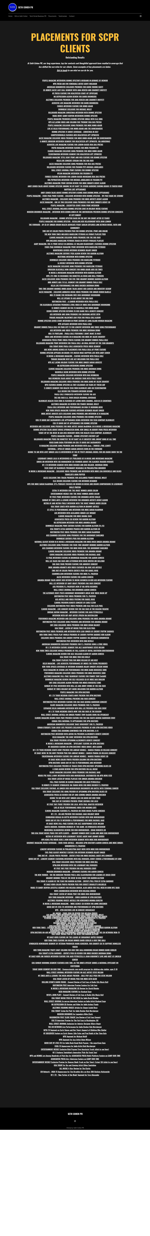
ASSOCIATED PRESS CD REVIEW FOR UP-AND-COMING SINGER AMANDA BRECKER (75, 794)
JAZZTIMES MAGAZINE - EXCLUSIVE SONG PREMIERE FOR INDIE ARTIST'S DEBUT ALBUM (75, 199)
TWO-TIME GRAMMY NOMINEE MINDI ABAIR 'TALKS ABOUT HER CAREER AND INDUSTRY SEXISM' (75, 288)
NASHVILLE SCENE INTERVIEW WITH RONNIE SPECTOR (75, 372)
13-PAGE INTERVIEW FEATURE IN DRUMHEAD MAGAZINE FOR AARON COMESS (75, 557)
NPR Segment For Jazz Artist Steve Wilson (75, 1039)
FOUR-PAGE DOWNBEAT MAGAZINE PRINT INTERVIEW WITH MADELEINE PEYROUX (75, 247)
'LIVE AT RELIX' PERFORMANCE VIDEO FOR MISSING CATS (75, 807)
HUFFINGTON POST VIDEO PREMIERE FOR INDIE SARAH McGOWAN (75, 532)
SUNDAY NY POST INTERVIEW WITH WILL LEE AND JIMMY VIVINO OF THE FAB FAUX (75, 686)
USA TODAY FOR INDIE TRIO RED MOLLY (75, 657)
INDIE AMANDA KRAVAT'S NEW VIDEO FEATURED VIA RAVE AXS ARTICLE (75, 567)
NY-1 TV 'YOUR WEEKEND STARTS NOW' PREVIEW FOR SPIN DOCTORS (75, 695)
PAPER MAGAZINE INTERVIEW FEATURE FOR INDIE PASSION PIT (75, 147)
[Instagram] (141, 16)
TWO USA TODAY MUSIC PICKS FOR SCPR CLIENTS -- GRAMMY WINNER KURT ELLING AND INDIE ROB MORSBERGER (75, 833)
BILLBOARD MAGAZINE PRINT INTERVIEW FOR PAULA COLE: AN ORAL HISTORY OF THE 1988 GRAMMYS (75, 343)
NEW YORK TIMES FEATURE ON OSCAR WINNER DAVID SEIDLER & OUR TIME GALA (75, 940)
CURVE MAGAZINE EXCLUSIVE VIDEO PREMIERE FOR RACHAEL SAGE (75, 554)
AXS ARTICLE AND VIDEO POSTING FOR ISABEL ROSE (75, 599)
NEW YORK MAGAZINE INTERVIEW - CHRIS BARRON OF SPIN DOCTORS (75, 897)
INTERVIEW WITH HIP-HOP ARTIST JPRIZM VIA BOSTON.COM (75, 615)
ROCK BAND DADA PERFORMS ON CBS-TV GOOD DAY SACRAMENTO (75, 442)
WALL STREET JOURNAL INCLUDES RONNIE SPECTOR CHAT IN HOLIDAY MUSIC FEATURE (75, 208)
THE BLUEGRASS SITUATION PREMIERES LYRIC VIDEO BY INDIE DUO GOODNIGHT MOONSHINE (75, 304)
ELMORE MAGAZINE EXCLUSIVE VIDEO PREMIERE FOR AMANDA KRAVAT (75, 551)
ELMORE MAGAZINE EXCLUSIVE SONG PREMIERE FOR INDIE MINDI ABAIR (75, 151)
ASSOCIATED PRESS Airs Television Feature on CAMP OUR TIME (75, 1059)
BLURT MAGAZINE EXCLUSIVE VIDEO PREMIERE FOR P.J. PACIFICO (75, 705)
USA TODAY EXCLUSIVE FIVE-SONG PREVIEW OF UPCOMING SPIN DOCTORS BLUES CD (75, 791)
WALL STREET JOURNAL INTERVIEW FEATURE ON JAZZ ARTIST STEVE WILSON (75, 972)
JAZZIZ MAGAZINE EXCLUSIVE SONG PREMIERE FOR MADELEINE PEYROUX (75, 266)
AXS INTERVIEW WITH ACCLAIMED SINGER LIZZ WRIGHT (75, 513)
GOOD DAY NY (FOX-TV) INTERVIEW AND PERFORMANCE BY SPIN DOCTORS (75, 906)
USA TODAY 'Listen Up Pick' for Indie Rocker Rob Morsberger (74, 1010)
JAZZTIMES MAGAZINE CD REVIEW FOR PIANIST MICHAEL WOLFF (75, 404)
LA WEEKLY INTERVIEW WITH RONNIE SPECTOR (75, 263)
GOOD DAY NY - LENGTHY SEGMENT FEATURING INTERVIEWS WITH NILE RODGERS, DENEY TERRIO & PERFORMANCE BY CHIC (75, 858)
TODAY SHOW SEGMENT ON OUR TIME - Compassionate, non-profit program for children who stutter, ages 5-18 (74, 969)
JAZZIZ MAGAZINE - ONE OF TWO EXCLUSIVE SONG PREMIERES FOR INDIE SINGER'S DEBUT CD (75, 202)
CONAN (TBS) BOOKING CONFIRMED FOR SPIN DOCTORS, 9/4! (75, 730)
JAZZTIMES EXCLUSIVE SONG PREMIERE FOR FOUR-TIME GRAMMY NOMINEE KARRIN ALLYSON (75, 545)
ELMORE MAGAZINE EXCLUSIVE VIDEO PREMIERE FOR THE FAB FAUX (75, 237)
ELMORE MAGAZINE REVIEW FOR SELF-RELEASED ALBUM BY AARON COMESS (75, 653)
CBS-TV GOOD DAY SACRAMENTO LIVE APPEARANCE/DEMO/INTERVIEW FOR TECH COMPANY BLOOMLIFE (75, 420)
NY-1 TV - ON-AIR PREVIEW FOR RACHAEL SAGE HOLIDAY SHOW (75, 814)
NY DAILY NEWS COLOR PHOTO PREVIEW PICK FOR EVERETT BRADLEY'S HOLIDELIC (75, 884)
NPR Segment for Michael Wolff (75, 1036)
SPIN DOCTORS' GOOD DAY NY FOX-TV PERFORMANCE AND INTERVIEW (75, 762)
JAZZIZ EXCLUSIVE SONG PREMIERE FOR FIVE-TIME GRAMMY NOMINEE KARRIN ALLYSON (75, 279)
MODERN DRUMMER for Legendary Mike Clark (75, 1014)
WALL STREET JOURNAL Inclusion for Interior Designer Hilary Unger (75, 1023)
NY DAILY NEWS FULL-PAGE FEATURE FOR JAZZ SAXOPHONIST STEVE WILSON (75, 823)
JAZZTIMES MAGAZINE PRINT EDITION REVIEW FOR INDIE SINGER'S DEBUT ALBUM (75, 183)
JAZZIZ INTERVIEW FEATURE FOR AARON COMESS (75, 577)
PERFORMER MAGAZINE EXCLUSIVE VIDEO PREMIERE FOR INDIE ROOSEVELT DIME (75, 673)
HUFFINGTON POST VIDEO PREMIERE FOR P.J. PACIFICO (75, 596)
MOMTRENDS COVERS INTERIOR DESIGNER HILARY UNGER (75, 250)
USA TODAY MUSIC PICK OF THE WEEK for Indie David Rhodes (75, 998)
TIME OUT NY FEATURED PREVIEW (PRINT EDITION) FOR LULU (75, 801)
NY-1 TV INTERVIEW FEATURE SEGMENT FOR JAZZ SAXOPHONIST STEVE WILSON (75, 647)
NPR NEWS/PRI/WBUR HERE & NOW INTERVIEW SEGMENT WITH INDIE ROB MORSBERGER (75, 839)
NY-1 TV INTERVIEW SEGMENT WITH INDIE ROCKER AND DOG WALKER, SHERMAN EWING (75, 465)
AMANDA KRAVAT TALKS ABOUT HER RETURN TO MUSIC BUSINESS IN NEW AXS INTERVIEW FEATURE (75, 580)
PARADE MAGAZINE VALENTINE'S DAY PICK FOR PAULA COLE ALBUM (75, 317)
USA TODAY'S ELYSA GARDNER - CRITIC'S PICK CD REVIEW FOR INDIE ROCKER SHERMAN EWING (75, 953)
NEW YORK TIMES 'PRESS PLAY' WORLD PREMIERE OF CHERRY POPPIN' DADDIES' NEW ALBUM (75, 634)
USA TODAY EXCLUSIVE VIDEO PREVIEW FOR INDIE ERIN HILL (75, 862)
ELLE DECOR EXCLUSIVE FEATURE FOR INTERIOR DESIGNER (75, 481)
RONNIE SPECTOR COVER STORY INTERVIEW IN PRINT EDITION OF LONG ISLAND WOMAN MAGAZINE (75, 320)
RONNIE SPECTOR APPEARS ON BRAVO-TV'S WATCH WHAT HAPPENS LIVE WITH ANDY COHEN (75, 352)
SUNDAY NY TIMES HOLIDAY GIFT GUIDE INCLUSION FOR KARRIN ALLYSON (75, 689)
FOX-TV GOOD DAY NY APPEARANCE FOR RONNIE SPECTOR (75, 423)
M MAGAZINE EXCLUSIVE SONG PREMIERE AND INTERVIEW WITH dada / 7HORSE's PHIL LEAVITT (75, 445)
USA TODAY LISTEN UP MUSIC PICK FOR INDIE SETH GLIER (75, 978)
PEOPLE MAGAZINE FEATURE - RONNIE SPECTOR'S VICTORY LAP (75, 436)
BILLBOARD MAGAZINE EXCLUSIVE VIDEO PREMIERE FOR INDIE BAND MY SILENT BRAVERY (75, 381)
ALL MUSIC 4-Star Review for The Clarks (75, 1068)
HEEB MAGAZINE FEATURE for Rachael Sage (75, 991)
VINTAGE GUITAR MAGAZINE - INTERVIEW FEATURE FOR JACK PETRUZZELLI (75, 612)
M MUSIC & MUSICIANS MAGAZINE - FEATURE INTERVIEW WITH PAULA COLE (75, 356)
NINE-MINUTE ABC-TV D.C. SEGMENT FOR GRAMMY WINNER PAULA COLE (75, 282)
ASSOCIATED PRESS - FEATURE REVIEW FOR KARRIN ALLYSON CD (75, 930)
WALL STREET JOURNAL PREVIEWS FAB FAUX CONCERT (75, 698)
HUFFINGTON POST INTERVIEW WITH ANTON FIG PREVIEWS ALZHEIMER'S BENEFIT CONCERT (75, 734)
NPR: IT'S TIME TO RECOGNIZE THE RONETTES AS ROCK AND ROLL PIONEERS (75, 276)
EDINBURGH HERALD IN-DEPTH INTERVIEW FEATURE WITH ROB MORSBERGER (75, 817)
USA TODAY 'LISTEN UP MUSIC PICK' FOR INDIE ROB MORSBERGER (75, 894)
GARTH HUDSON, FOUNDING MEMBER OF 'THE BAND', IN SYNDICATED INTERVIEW (75, 826)
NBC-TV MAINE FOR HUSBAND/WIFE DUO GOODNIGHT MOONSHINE (75, 295)
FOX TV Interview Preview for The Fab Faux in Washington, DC (74, 1020)
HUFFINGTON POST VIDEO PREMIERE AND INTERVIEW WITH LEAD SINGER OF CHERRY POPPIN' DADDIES (75, 631)
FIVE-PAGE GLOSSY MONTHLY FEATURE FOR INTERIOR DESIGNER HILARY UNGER (75, 852)
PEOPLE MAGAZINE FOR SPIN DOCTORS (75, 692)
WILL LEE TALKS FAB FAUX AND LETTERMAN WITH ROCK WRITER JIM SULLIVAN (75, 561)
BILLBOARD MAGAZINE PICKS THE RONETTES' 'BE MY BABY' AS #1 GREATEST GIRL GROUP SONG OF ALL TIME (75, 439)
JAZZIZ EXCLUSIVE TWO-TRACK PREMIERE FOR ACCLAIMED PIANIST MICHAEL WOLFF (75, 477)
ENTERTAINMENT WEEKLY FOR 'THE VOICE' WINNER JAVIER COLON (75, 493)
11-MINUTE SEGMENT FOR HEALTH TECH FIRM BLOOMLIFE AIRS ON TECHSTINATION (75, 388)
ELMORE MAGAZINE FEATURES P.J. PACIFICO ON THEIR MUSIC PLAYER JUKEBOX (75, 810)
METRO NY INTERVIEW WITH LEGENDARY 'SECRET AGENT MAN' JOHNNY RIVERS (75, 836)
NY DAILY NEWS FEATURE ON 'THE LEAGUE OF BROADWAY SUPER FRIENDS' (75, 937)
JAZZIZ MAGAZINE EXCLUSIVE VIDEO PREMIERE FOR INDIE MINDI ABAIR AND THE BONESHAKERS (75, 138)
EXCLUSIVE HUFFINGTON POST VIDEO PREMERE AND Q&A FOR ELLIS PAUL (75, 605)
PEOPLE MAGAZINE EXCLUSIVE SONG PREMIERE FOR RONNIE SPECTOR (75, 416)
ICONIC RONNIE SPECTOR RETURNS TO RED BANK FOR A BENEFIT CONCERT (75, 311)
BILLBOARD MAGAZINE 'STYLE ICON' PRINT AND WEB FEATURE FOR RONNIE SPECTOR (75, 157)
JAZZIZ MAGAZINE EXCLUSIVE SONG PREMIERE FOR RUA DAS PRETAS (75, 163)
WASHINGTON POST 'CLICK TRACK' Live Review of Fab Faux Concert (75, 1017)
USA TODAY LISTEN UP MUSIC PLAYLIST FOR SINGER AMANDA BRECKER (75, 778)
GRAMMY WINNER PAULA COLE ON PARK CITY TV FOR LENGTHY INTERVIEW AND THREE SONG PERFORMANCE (75, 327)
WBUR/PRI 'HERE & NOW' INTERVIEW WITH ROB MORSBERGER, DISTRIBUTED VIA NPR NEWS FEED (75, 775)
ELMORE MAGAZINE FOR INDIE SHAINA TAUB (75, 516)
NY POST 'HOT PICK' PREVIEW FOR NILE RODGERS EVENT (75, 868)
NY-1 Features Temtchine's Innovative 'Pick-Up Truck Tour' (75, 1052)
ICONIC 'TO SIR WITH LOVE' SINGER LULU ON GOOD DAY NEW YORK (75, 798)
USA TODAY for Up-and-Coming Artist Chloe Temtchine (75, 1065)
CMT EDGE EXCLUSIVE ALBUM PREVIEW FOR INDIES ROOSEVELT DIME (75, 682)
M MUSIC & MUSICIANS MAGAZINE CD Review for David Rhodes (75, 988)
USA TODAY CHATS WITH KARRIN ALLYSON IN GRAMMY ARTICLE (75, 506)
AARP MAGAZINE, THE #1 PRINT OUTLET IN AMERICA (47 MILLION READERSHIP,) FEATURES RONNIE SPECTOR (75, 244)
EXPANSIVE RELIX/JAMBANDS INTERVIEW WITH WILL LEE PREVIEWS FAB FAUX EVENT (75, 708)
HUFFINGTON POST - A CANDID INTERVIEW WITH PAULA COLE (75, 301)
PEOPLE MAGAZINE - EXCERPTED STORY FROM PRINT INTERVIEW (75, 205)
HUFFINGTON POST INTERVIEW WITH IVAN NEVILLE (75, 641)
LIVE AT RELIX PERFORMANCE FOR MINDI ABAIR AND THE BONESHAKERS (75, 128)
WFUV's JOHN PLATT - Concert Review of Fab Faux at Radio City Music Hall (75, 994)
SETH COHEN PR (25, 7)
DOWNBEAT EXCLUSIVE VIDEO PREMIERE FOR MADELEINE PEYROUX (75, 260)
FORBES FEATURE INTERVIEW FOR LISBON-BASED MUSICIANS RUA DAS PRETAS (75, 176)
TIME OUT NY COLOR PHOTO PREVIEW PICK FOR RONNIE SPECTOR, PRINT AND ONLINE (75, 231)
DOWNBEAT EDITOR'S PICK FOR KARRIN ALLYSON (75, 538)
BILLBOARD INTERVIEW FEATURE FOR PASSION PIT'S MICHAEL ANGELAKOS (75, 167)
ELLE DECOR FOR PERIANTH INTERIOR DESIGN (75, 391)
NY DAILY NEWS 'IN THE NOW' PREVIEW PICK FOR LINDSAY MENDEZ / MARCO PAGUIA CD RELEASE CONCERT (75, 753)
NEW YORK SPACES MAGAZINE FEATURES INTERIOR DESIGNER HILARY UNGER (75, 410)
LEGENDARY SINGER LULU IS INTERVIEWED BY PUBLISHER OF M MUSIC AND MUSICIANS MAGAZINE (75, 458)
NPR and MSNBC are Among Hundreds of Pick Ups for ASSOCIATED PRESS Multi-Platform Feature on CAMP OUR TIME (75, 1055)
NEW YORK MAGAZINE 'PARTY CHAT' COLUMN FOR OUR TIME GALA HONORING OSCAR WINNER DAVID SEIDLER (74, 950)
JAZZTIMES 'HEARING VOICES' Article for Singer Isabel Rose (74, 1007)
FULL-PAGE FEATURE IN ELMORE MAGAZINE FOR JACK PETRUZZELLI (75, 782)
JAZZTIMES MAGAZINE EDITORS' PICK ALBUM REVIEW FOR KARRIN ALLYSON (75, 253)
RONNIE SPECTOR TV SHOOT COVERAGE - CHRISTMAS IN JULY (75, 131)
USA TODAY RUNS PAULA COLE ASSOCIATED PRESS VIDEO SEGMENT (75, 346)
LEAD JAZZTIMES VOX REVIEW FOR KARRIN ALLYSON (75, 921)
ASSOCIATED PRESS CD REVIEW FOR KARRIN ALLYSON (75, 519)
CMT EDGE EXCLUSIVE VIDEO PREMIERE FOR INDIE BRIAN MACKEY (75, 625)
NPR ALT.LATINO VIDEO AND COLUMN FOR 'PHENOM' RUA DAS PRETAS (75, 122)
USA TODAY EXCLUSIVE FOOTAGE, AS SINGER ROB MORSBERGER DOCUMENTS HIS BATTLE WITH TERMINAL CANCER (75, 788)
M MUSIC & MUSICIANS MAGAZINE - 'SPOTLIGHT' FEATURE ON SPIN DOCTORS (75, 743)
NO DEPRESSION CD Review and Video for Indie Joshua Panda (74, 1004)
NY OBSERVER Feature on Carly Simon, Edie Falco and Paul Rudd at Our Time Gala (75, 1033)
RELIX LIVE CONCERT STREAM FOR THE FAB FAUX (75, 160)
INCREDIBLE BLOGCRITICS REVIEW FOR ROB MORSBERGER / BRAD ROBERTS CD (75, 830)
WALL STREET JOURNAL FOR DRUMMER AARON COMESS (75, 589)
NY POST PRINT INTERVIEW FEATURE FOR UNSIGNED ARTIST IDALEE (75, 497)
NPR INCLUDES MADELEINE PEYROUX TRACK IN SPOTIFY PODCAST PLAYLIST (75, 240)
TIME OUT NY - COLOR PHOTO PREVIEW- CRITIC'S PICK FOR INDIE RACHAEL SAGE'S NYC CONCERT (75, 855)
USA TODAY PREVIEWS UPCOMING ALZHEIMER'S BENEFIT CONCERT (75, 740)
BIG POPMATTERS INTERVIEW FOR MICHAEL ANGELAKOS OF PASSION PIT (75, 179)
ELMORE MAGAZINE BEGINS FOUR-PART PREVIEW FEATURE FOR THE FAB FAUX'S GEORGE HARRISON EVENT (75, 718)
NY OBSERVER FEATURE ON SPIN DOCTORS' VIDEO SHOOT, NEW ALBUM (75, 746)
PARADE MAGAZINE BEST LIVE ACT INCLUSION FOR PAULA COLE (75, 359)
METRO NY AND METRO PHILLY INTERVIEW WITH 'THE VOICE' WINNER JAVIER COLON (75, 503)
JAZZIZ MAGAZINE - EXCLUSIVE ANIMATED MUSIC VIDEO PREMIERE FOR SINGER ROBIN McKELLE (75, 292)
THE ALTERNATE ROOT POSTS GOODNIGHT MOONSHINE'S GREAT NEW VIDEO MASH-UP (75, 593)
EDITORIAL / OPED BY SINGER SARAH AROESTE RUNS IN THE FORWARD (75, 448)
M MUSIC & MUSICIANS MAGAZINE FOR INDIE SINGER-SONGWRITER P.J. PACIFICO (75, 918)
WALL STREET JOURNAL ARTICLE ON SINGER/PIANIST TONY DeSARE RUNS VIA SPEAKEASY (75, 714)
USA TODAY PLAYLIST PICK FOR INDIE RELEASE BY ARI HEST (75, 660)
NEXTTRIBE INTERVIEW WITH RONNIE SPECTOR (75, 256)
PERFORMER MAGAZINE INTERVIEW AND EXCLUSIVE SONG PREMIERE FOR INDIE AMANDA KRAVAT (75, 618)
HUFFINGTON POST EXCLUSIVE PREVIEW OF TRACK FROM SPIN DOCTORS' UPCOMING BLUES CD (75, 766)
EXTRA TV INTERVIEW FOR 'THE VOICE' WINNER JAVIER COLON (75, 490)
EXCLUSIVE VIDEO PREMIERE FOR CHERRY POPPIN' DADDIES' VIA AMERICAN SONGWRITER (75, 637)
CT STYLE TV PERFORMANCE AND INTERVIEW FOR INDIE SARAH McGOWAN (75, 509)
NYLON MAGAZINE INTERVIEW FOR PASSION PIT (75, 173)
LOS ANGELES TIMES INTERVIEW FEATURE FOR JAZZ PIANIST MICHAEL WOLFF (75, 914)
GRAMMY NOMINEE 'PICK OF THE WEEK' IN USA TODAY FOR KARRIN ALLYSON (75, 878)
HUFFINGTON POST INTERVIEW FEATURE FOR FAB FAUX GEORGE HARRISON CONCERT (75, 702)
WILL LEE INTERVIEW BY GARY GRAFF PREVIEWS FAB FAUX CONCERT (75, 583)
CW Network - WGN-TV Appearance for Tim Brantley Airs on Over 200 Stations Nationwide (75, 1071)
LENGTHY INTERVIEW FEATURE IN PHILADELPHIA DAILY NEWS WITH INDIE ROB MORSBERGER (75, 849)
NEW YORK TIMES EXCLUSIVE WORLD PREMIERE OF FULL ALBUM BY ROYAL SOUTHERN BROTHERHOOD (75, 650)
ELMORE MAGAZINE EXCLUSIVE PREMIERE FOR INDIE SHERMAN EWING (75, 368)
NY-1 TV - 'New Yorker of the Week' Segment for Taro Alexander (75, 1075)
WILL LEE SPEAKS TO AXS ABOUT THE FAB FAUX (75, 298)
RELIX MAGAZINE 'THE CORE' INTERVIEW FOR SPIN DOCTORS (75, 737)
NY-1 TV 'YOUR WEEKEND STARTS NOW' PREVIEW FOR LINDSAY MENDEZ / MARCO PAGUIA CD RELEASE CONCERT (75, 750)
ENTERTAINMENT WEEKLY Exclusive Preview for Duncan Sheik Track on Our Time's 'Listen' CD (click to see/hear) (75, 1062)
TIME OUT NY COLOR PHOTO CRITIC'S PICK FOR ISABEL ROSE (75, 570)
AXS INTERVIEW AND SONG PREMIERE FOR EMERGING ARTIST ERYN (75, 314)
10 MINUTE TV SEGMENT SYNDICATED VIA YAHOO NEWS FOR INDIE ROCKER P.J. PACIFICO (75, 785)
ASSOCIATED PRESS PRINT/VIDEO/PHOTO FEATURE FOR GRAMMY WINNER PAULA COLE (75, 340)
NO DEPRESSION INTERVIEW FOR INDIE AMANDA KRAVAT (75, 522)
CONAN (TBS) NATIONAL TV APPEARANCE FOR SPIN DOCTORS (75, 721)
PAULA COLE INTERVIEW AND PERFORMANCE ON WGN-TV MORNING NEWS (75, 407)
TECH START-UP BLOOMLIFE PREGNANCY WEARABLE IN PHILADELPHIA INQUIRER (75, 468)
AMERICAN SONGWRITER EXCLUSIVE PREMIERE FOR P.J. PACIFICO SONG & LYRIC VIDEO (75, 644)
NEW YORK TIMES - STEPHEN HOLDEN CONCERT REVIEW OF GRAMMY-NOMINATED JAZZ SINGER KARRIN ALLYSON (74, 927)
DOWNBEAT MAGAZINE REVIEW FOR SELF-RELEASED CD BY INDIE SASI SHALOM (75, 679)
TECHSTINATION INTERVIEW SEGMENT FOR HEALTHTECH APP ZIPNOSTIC (75, 154)
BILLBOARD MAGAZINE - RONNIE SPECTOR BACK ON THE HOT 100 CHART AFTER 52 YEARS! (75, 218)
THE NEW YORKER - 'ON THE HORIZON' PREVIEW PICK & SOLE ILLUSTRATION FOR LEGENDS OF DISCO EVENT (75, 874)
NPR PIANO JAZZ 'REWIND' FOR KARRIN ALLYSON (75, 924)
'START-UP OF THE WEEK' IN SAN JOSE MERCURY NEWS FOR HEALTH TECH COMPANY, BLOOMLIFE (75, 432)
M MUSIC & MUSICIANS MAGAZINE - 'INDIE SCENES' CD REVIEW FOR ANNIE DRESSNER (75, 903)
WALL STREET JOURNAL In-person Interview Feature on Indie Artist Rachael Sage (75, 1001)
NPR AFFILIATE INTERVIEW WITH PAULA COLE (75, 324)
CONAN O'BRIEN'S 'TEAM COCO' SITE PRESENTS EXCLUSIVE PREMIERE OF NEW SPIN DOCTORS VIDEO (75, 727)
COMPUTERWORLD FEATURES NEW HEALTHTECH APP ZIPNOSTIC (75, 135)
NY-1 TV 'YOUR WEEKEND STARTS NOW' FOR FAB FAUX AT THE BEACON (75, 711)
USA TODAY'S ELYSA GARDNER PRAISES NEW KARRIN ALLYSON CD (75, 529)
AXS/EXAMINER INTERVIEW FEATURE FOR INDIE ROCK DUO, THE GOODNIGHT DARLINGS (75, 548)
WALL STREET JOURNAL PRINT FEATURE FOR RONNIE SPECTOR (75, 170)
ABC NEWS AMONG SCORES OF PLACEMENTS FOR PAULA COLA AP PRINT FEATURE (75, 349)
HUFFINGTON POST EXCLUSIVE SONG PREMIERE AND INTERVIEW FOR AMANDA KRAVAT (75, 621)
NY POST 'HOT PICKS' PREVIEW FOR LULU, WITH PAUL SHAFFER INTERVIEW (75, 804)
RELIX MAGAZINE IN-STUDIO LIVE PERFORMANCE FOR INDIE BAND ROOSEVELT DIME (75, 669)
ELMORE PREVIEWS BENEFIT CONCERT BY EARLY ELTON (75, 602)
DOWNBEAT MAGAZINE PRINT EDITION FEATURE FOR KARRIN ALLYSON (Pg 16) (75, 525)
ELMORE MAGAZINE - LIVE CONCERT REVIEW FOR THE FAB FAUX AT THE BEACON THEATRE (75, 609)
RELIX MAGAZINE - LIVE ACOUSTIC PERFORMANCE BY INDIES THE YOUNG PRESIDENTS (75, 663)
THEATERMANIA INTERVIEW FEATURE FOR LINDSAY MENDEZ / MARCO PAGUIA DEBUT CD (75, 756)
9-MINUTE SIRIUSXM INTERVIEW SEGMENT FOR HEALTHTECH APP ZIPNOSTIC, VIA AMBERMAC (75, 141)
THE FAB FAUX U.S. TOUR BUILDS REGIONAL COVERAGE (75, 397)
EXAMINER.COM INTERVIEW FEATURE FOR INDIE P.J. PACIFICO (75, 573)
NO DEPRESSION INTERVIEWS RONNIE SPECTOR (75, 365)
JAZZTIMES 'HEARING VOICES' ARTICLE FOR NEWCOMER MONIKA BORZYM (75, 900)
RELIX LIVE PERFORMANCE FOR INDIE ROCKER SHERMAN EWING (75, 285)
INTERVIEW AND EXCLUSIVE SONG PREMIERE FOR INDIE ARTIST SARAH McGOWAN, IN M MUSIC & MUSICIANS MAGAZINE (75, 426)
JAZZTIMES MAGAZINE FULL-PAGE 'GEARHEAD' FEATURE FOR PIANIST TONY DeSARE (75, 676)
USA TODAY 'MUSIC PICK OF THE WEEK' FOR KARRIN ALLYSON (75, 934)
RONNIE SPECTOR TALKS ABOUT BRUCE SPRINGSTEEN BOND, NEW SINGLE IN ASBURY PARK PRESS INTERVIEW (75, 429)
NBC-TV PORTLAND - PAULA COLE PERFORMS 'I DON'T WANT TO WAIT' (75, 333)
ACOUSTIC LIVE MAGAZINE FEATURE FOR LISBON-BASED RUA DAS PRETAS (75, 144)
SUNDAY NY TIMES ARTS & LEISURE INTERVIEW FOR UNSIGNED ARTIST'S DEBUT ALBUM (75, 500)
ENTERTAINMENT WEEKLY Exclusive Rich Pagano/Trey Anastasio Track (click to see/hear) (75, 1049)
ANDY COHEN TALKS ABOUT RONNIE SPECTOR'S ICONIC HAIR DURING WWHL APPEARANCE (75, 192)
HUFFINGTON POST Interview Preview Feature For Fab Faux (75, 985)
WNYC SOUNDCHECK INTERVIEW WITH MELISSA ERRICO (75, 890)
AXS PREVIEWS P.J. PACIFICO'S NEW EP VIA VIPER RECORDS (75, 586)
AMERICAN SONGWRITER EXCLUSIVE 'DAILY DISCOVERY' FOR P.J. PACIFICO (75, 724)
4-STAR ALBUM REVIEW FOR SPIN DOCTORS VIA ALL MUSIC (75, 769)
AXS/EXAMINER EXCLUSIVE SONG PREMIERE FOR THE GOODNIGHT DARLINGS (75, 535)
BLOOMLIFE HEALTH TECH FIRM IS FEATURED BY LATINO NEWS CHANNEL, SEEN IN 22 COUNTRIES (75, 400)
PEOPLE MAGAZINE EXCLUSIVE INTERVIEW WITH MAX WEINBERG (75, 375)
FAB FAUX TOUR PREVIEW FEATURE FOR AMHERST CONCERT (75, 564)
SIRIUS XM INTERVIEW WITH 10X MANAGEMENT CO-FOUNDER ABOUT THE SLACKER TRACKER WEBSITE (75, 461)
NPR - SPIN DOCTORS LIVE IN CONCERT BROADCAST (75, 910)
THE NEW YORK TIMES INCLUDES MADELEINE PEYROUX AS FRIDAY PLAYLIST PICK (75, 234)
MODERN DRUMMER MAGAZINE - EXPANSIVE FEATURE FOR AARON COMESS (75, 871)
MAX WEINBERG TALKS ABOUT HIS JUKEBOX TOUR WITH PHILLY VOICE (75, 378)
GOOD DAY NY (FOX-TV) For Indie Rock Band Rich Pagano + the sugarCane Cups (75, 1043)
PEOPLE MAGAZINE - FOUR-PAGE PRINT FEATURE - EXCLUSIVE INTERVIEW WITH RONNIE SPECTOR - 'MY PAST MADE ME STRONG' (75, 195)
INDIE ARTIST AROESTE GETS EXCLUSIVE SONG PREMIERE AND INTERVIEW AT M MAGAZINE (75, 413)
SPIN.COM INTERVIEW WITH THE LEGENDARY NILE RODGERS (75, 865)
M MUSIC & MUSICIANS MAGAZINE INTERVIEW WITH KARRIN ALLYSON (75, 272)
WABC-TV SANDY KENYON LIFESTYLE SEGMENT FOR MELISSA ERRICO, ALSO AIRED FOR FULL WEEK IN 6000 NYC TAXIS (75, 887)
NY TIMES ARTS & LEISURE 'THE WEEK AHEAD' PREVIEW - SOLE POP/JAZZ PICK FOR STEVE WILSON (75, 975)
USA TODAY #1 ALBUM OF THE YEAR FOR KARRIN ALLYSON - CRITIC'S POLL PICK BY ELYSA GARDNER (75, 881)
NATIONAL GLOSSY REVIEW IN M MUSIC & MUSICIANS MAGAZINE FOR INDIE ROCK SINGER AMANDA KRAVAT (75, 541)
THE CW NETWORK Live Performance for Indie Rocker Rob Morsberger (75, 1027)
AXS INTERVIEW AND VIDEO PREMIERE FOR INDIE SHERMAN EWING (75, 330)
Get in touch (62, 70)
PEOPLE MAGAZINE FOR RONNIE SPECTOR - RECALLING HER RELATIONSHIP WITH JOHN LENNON (75, 221)
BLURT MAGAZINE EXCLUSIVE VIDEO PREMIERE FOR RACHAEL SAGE (75, 772)
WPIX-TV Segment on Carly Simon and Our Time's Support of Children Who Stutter (75, 1030)
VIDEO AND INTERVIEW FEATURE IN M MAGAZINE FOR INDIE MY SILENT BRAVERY (75, 336)
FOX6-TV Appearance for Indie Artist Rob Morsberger (75, 1046)
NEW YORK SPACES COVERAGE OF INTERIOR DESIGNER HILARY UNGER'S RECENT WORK (75, 666)
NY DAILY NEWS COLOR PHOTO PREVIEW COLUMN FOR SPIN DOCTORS (75, 759)
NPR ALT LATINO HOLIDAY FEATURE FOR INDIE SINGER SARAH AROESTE (75, 362)
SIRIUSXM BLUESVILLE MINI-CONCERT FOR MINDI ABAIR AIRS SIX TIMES (75, 269)
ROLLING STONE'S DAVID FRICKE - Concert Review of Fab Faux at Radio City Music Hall (75, 982)
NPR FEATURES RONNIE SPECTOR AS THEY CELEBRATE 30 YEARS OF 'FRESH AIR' (75, 384)
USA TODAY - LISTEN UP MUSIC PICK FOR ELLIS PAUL (75, 628)
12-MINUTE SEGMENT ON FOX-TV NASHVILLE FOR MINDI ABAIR (75, 308)
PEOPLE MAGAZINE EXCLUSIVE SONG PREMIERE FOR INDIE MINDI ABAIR (75, 125)
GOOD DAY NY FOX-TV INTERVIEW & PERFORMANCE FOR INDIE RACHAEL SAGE (75, 820)
